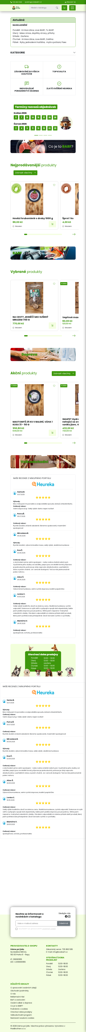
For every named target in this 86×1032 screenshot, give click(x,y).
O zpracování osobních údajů (23, 987)
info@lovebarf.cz (60, 952)
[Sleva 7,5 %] (50, 135)
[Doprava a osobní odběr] (43, 354)
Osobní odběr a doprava (21, 1003)
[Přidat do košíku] (52, 224)
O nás (13, 993)
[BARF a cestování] (43, 253)
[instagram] (69, 916)
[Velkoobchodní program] (43, 461)
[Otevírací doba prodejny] (43, 660)
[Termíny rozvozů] (36, 135)
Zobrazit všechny (25, 172)
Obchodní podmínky (19, 990)
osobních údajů (49, 928)
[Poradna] (45, 135)
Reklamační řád (17, 997)
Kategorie (17, 52)
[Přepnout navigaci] (72, 7)
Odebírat (63, 923)
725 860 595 (67, 949)
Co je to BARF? (16, 1006)
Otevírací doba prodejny (21, 1012)
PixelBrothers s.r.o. (18, 1028)
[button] (64, 7)
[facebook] (66, 916)
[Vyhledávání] (41, 7)
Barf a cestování (17, 1000)
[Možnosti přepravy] (41, 135)
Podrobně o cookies (19, 1009)
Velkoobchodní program (21, 1015)
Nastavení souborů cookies (22, 1018)
